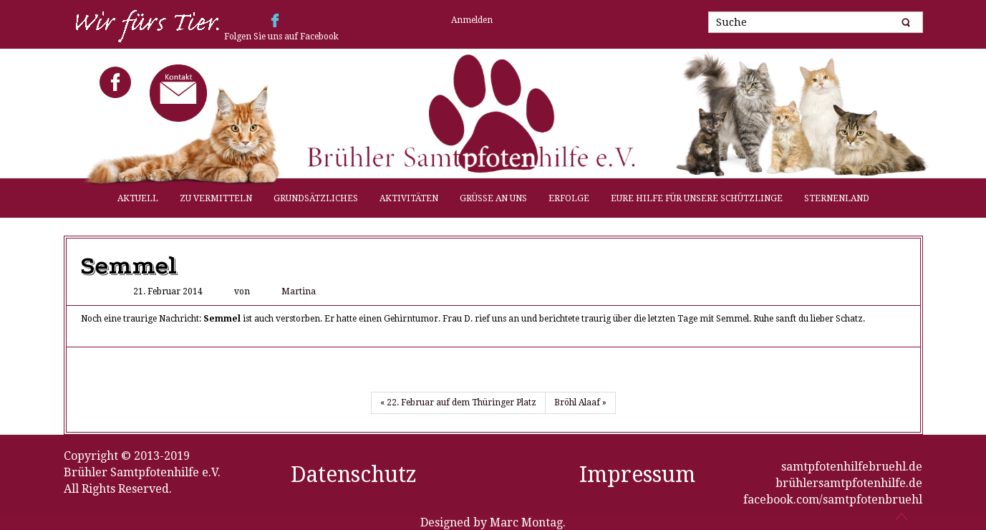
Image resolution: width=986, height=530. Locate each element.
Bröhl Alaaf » (580, 403)
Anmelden (472, 20)
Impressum (637, 474)
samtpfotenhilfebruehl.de (851, 466)
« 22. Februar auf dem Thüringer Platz (458, 403)
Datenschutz (354, 474)
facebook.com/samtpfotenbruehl (832, 499)
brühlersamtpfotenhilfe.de (848, 483)
